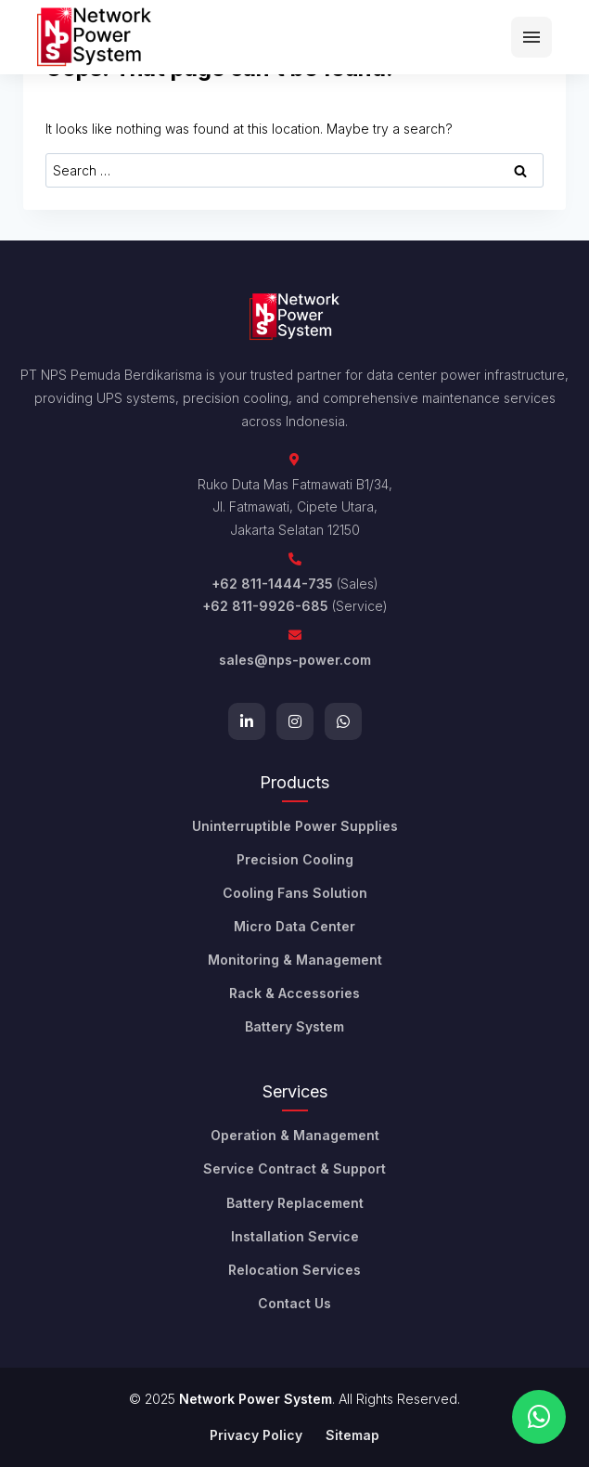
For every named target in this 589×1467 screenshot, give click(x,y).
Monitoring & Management (295, 959)
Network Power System (255, 1399)
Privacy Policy (256, 1435)
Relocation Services (294, 1270)
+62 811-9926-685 (265, 606)
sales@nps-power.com (295, 660)
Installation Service (295, 1236)
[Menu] (531, 37)
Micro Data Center (294, 926)
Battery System (294, 1026)
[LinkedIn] (246, 721)
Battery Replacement (295, 1203)
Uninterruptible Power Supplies (295, 826)
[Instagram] (295, 721)
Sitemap (352, 1435)
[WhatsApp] (343, 721)
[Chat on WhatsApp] (539, 1417)
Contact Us (294, 1303)
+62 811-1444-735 (272, 583)
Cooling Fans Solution (295, 893)
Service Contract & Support (294, 1168)
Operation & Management (295, 1135)
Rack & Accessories (294, 993)
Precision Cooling (295, 859)
